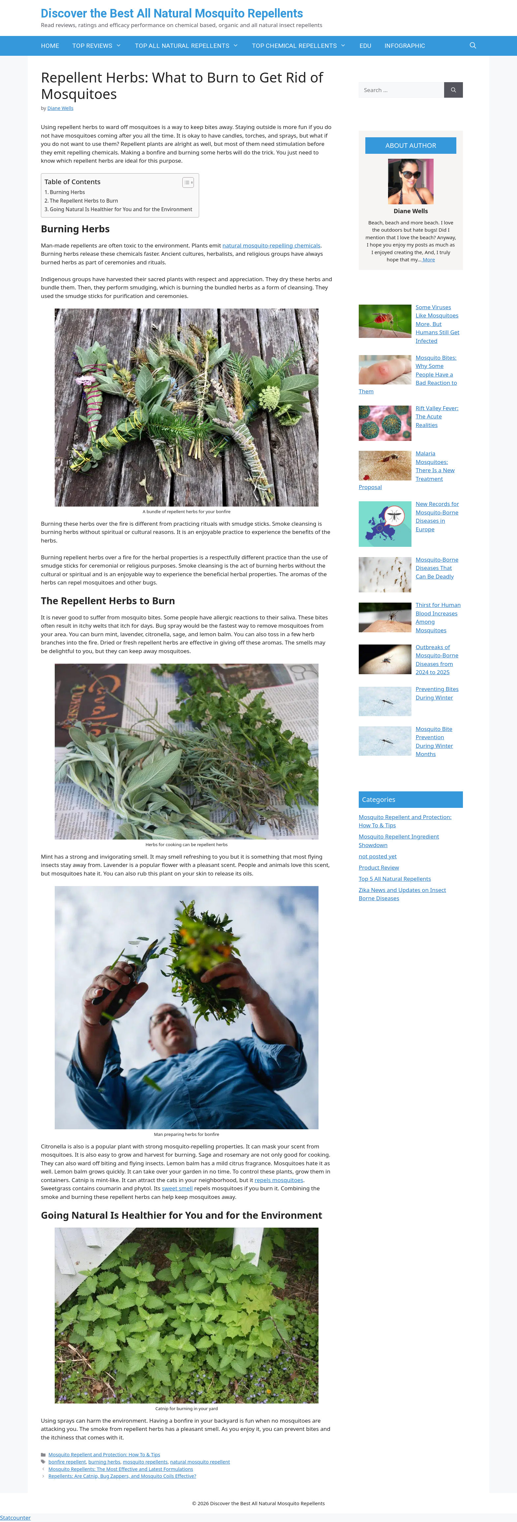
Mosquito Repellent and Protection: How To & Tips (104, 1454)
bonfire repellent (67, 1462)
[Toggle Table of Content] (184, 182)
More (428, 259)
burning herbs (104, 1462)
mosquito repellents (145, 1462)
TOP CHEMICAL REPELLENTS (302, 46)
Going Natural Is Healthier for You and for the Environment (121, 209)
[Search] (453, 90)
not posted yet (378, 856)
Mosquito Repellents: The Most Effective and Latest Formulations (120, 1469)
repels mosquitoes (279, 1180)
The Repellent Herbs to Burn (84, 200)
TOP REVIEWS (100, 46)
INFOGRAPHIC (404, 46)
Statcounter (15, 1517)
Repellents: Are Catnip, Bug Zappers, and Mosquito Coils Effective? (122, 1476)
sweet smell (177, 1188)
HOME (50, 46)
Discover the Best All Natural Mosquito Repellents (172, 13)
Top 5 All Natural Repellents (395, 878)
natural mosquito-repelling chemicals (271, 245)
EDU (365, 46)
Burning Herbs (67, 192)
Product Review (379, 867)
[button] (473, 46)
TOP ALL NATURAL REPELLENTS (190, 46)
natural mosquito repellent (200, 1462)
